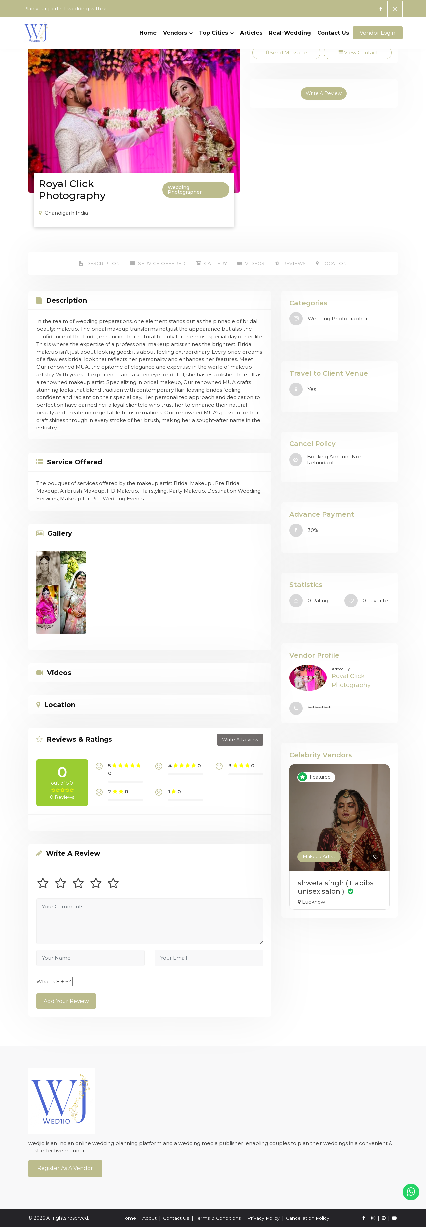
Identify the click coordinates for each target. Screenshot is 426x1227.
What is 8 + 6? (53, 981)
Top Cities (216, 29)
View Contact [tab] (358, 52)
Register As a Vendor (65, 1168)
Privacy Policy (263, 1218)
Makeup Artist (319, 857)
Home (148, 29)
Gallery (210, 263)
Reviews (291, 263)
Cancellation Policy (307, 1218)
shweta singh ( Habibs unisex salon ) (336, 887)
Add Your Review (66, 1001)
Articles (251, 29)
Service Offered (156, 263)
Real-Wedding (290, 29)
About (150, 1218)
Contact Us (333, 29)
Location (334, 263)
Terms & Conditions (218, 1218)
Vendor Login (377, 29)
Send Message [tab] (286, 52)
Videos (251, 263)
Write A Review (324, 94)
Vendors (178, 29)
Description (97, 263)
